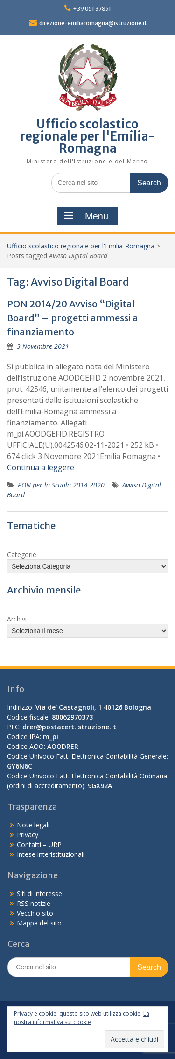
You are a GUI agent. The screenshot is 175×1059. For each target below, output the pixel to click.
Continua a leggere (40, 467)
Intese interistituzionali (50, 854)
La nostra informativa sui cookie (81, 1018)
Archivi (17, 618)
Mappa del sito (39, 922)
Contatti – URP (39, 844)
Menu (86, 215)
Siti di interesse (39, 893)
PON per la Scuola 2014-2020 (61, 484)
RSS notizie (33, 903)
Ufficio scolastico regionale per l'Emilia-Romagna (87, 136)
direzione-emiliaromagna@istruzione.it (93, 23)
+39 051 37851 (92, 8)
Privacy (27, 834)
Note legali (33, 824)
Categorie (21, 554)
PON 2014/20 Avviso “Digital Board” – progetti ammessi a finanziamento (72, 318)
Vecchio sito (35, 913)
